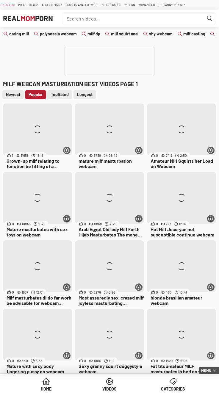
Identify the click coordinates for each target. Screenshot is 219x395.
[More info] (67, 150)
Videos (109, 388)
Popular (36, 94)
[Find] (210, 18)
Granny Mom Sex (173, 5)
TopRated (60, 94)
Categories (173, 388)
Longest (85, 94)
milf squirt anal (124, 33)
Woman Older (148, 5)
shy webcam (161, 33)
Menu (206, 370)
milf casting (194, 33)
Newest (13, 94)
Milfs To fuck (28, 5)
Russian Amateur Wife (81, 5)
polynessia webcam (58, 33)
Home (46, 388)
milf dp (93, 33)
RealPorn (28, 18)
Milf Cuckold (111, 5)
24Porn (129, 5)
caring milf (19, 33)
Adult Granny (52, 5)
